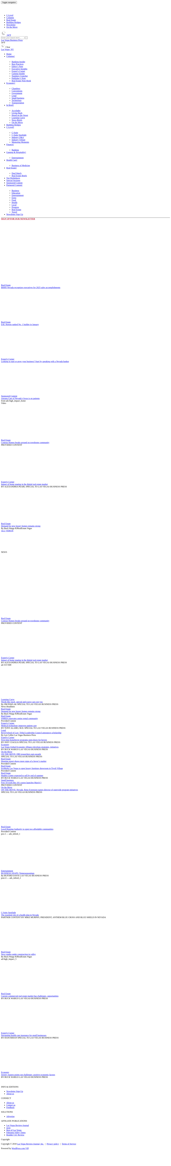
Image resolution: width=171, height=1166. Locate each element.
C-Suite (15, 133)
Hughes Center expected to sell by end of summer (22, 775)
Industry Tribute (18, 140)
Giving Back (17, 113)
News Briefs (17, 120)
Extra (14, 198)
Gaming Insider (18, 73)
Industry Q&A (18, 137)
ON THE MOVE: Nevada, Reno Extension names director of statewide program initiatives (39, 790)
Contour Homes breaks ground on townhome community (25, 442)
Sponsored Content (14, 183)
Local (14, 205)
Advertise (10, 1116)
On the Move (11, 27)
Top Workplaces (13, 178)
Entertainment (18, 158)
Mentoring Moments (20, 142)
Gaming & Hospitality (15, 152)
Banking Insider (18, 62)
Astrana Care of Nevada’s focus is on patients (20, 398)
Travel (14, 212)
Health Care (11, 160)
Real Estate (11, 20)
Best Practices (18, 64)
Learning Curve (18, 118)
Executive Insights (19, 69)
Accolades (16, 110)
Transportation (18, 103)
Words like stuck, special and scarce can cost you (22, 702)
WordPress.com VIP (20, 1148)
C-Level (9, 15)
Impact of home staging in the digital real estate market (24, 484)
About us (10, 1094)
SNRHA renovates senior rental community (19, 718)
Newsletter (10, 25)
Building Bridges (13, 22)
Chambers (16, 88)
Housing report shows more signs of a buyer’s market (23, 761)
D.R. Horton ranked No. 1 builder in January (20, 324)
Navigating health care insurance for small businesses (23, 1035)
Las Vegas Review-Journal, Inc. (30, 1144)
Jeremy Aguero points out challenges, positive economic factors (28, 1075)
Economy (10, 83)
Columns (10, 18)
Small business (18, 98)
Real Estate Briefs (19, 176)
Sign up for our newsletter (18, 219)
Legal (14, 96)
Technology (17, 100)
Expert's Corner (7, 359)
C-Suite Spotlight (19, 135)
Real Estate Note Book (21, 81)
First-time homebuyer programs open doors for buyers (24, 740)
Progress (15, 207)
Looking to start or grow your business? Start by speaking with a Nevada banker (35, 361)
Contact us (10, 1105)
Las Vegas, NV (7, 49)
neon (8, 1128)
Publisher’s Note (19, 78)
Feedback (10, 1107)
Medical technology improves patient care (19, 725)
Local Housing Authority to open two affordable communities (27, 829)
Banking (15, 150)
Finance (9, 144)
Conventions (17, 91)
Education (16, 193)
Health (14, 202)
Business (15, 190)
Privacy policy (53, 1144)
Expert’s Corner (18, 71)
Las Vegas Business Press (12, 40)
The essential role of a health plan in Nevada (20, 915)
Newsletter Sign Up (14, 214)
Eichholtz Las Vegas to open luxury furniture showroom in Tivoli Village (32, 768)
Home (8, 54)
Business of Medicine (21, 165)
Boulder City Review (15, 1135)
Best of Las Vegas (14, 1130)
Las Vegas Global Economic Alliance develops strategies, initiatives (30, 747)
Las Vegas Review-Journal (17, 1125)
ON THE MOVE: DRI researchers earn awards (21, 754)
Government (17, 93)
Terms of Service (69, 1144)
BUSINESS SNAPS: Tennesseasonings (17, 873)
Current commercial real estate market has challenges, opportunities (30, 996)
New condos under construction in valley (18, 954)
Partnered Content (14, 185)
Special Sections (13, 180)
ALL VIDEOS (7, 531)
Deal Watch (16, 173)
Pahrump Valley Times (16, 1132)
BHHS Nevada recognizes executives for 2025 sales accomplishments (30, 287)
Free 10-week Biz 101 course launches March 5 (21, 783)
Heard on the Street (20, 115)
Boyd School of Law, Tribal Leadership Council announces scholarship (31, 733)
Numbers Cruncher (20, 76)
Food (14, 200)
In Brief (9, 105)
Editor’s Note (17, 66)
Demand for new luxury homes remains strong (20, 526)
